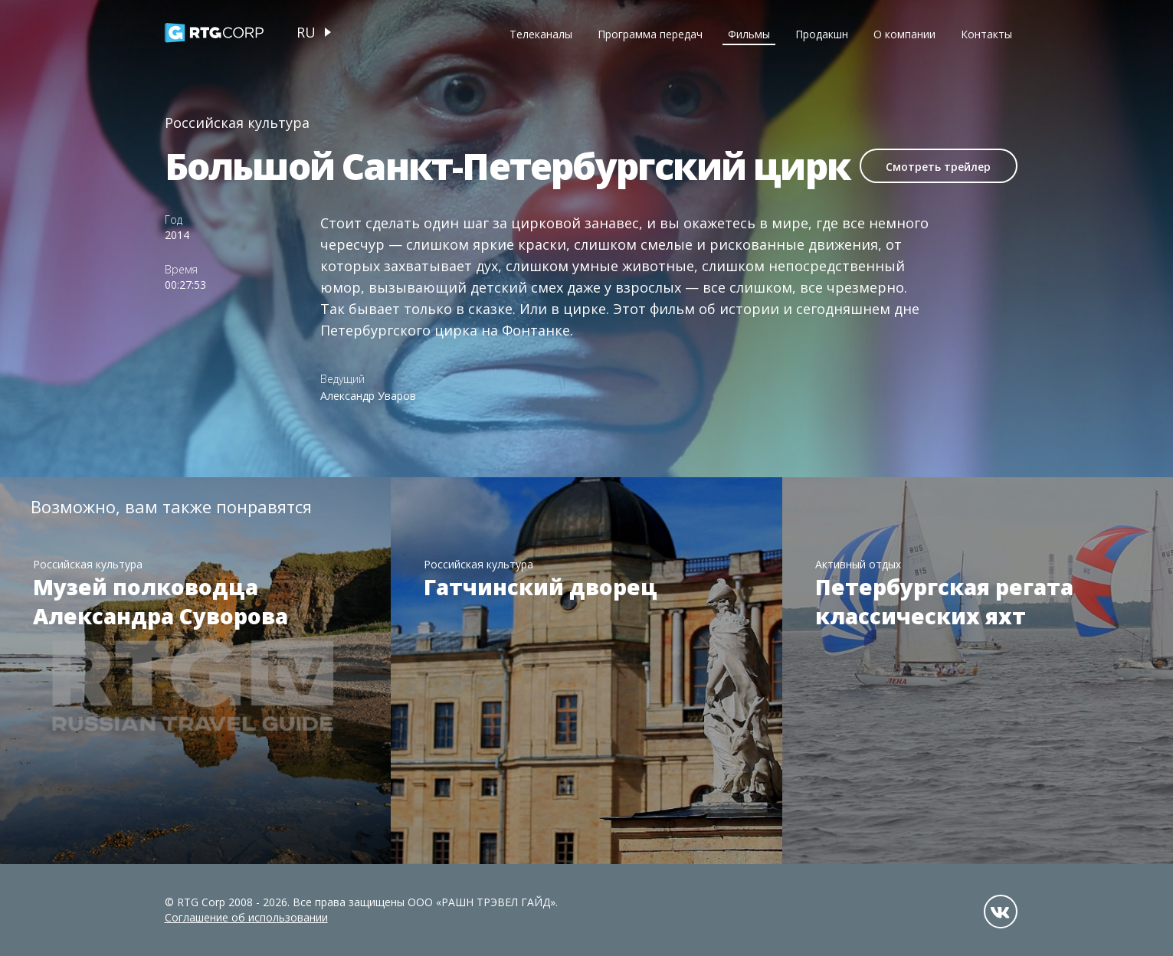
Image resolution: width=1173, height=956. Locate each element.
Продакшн (821, 34)
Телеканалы (541, 34)
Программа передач (650, 34)
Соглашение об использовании (246, 917)
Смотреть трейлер (938, 166)
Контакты (986, 34)
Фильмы (749, 34)
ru (306, 32)
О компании (904, 34)
